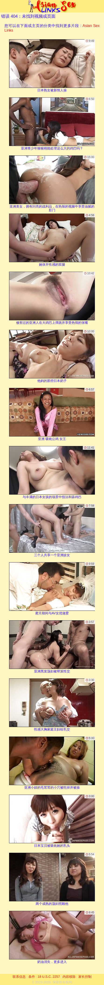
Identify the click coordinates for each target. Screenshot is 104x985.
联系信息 (19, 976)
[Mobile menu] (4, 6)
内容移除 (69, 976)
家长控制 (84, 976)
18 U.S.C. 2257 (49, 976)
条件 (31, 976)
